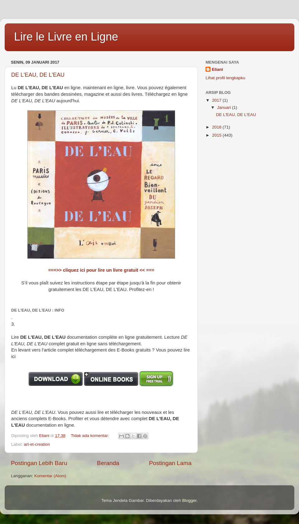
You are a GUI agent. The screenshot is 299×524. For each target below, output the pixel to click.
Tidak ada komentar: (90, 435)
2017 (217, 100)
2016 (217, 127)
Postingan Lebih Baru (39, 463)
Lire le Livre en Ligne (66, 36)
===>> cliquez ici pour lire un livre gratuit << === (101, 270)
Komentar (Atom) (50, 475)
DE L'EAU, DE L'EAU (37, 75)
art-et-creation (37, 444)
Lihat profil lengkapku (225, 77)
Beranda (108, 463)
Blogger (189, 500)
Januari (224, 107)
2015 (217, 135)
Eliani (217, 69)
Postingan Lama (170, 463)
